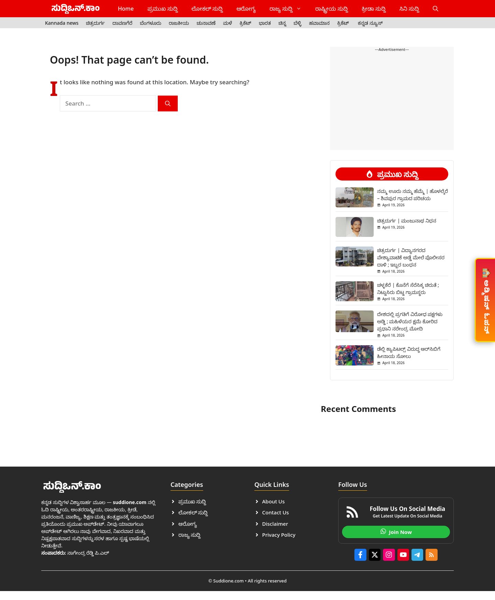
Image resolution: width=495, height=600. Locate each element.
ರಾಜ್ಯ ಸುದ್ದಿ (289, 8)
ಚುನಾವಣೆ (206, 23)
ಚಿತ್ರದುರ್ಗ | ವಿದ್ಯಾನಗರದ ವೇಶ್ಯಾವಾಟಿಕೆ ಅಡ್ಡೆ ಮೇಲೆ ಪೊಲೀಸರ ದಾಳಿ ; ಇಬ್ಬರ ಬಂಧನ (410, 257)
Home (126, 8)
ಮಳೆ (227, 23)
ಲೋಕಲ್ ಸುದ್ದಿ (207, 8)
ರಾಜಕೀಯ (179, 23)
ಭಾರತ (265, 23)
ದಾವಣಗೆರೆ (122, 23)
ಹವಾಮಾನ (319, 23)
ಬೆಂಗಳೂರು (150, 23)
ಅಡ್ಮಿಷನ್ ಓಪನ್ (485, 299)
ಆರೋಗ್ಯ (246, 8)
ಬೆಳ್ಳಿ (297, 23)
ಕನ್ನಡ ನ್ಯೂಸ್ (370, 23)
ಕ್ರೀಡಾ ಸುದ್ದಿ (374, 8)
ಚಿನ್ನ (282, 23)
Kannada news (61, 23)
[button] (435, 8)
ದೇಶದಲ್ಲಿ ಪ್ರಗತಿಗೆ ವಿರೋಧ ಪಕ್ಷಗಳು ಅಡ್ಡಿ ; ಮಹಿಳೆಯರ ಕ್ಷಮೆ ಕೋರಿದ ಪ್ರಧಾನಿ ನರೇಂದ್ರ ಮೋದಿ (409, 321)
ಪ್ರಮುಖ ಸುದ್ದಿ (162, 8)
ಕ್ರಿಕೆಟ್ (245, 23)
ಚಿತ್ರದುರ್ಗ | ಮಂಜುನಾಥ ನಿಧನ (406, 220)
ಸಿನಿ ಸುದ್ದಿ (409, 8)
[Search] (168, 103)
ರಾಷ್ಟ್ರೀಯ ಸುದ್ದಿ (331, 8)
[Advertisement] (392, 74)
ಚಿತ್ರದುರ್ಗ (95, 23)
